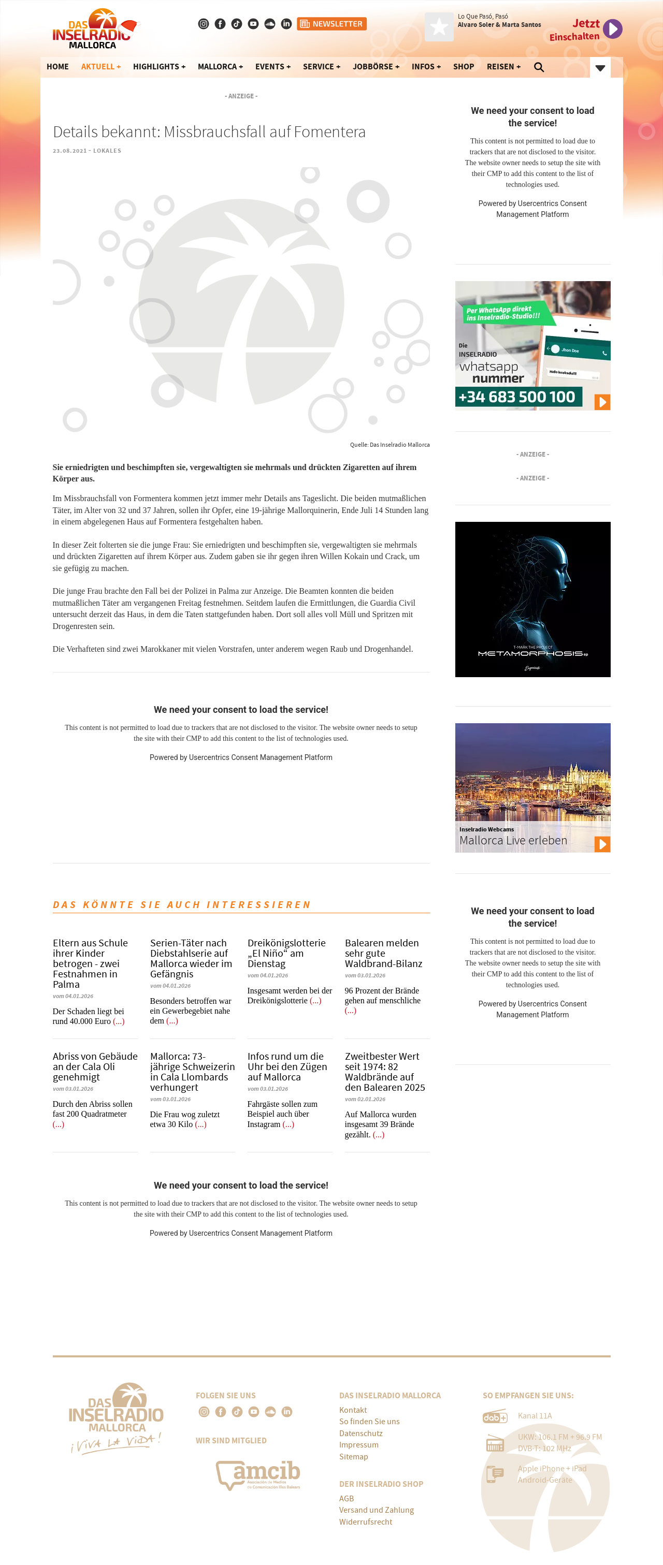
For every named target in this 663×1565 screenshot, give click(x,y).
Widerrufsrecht (365, 1522)
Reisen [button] (500, 66)
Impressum (359, 1445)
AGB (346, 1499)
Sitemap (353, 1457)
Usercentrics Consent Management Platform (261, 757)
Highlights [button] (156, 66)
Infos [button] (423, 66)
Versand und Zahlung (376, 1510)
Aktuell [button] (97, 66)
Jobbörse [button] (373, 66)
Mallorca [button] (217, 66)
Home (58, 66)
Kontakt (353, 1410)
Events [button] (269, 66)
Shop (463, 66)
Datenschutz (361, 1433)
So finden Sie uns (369, 1421)
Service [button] (318, 66)
